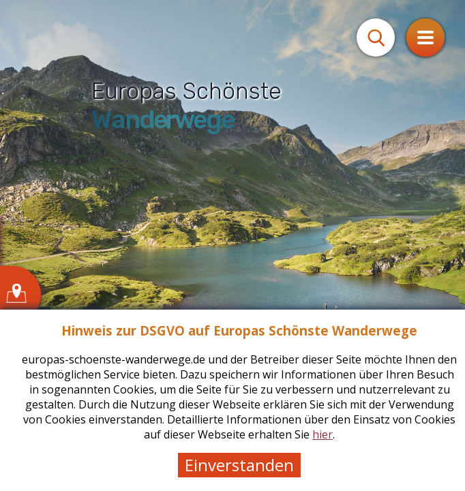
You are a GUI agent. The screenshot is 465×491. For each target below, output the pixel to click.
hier (322, 434)
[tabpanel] (232, 245)
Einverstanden (239, 464)
